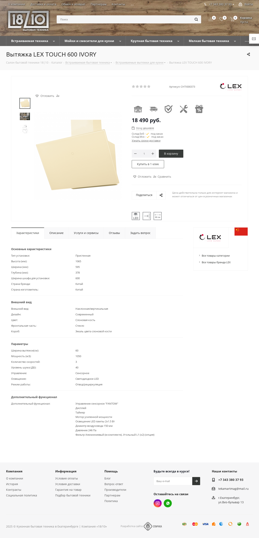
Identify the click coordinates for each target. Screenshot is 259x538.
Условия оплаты (66, 478)
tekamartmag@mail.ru (233, 489)
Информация (65, 471)
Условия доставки (67, 484)
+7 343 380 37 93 (230, 480)
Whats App (168, 503)
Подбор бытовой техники (72, 495)
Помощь (111, 471)
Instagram (158, 503)
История (12, 484)
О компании (14, 478)
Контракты (13, 490)
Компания (14, 471)
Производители (115, 490)
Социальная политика (21, 495)
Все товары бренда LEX (216, 262)
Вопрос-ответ (113, 484)
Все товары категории (216, 255)
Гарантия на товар (68, 490)
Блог (107, 478)
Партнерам (112, 495)
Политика (111, 501)
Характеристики (27, 233)
